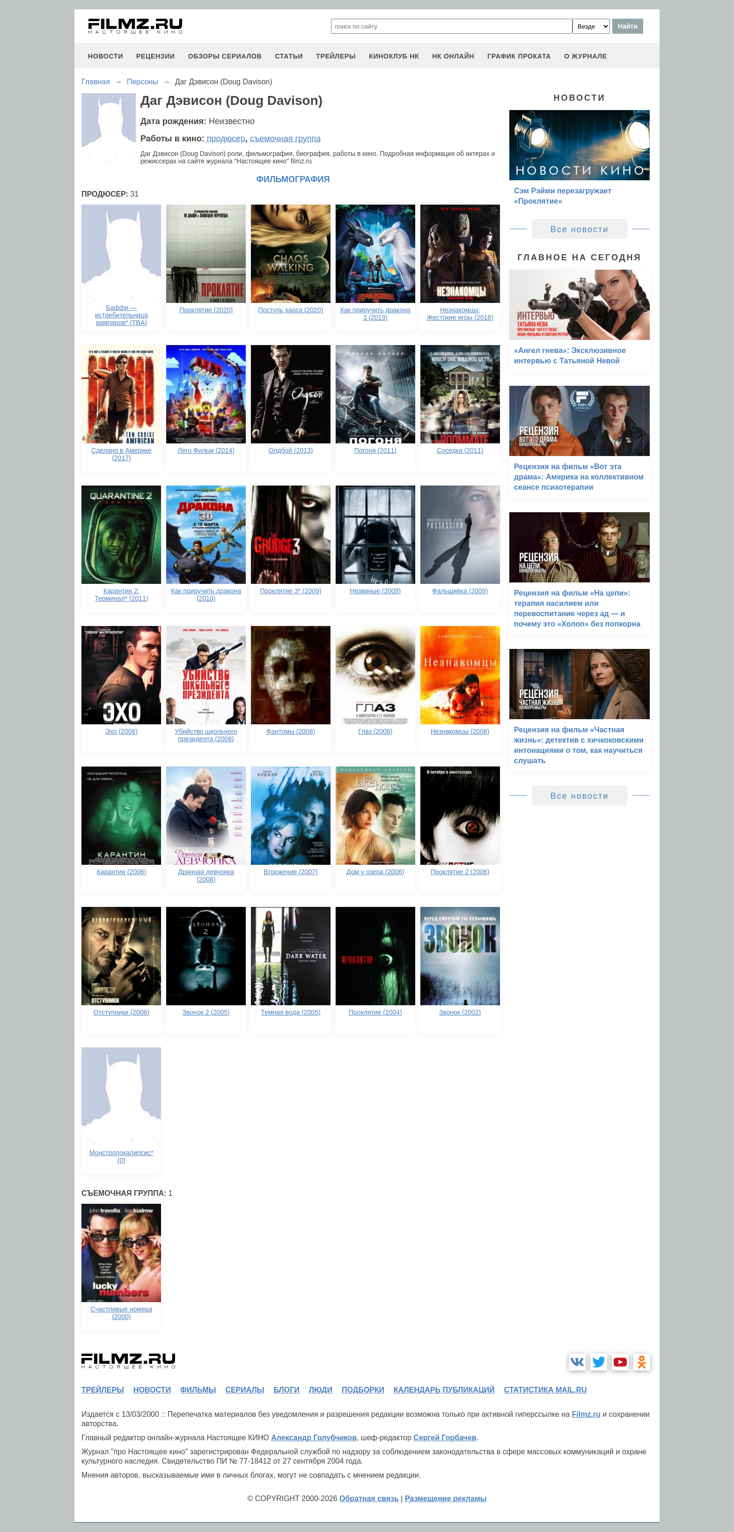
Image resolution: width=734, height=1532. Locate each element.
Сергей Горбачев (444, 1438)
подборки (363, 1390)
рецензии (155, 56)
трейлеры (336, 56)
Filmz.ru (586, 1414)
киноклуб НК (394, 56)
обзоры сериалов (225, 56)
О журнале (585, 56)
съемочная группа (285, 138)
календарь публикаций (444, 1390)
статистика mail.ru (545, 1390)
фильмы (198, 1390)
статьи (289, 56)
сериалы (244, 1390)
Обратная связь (369, 1499)
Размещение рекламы (446, 1499)
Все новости (579, 229)
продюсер (226, 138)
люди (320, 1390)
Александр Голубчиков (314, 1438)
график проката (519, 56)
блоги (286, 1390)
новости (105, 56)
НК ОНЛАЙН (453, 56)
